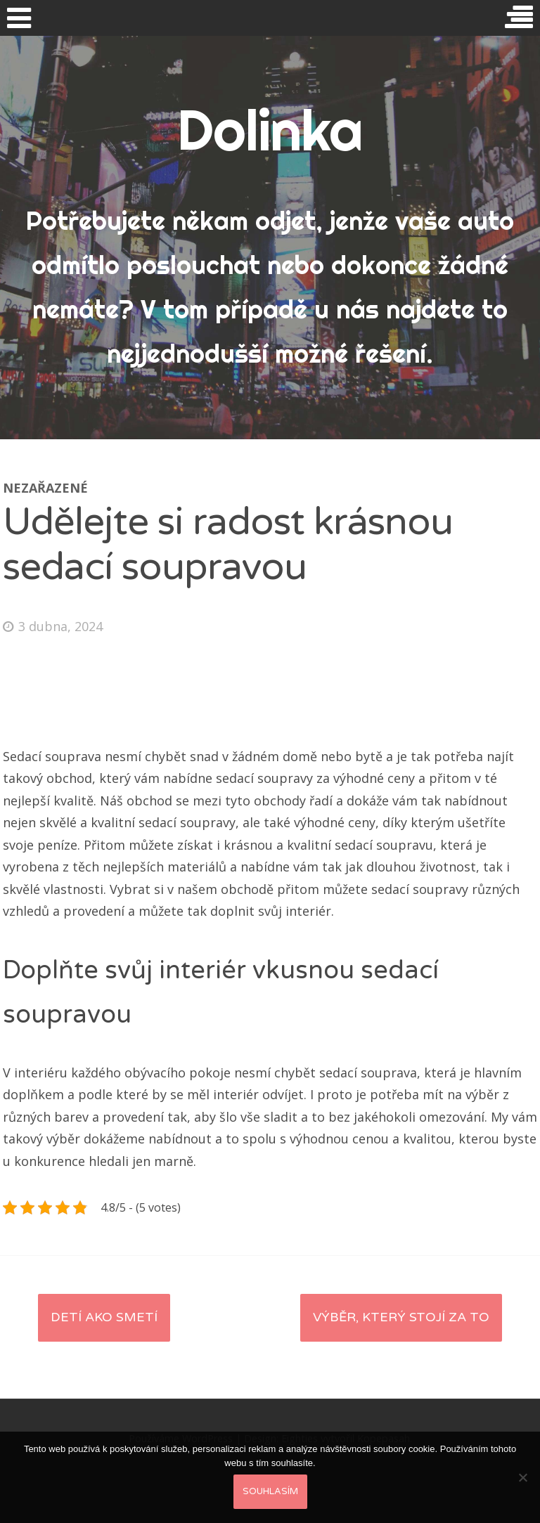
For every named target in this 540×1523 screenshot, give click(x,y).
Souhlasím (270, 1491)
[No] (522, 1477)
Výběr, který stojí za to (401, 1317)
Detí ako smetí (104, 1317)
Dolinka (270, 130)
